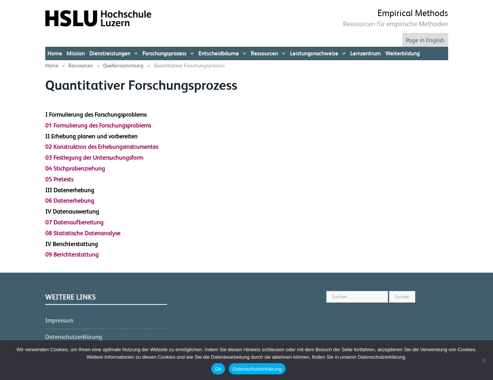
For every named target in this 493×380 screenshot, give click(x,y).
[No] (483, 360)
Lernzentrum (365, 53)
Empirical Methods (413, 13)
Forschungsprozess (164, 53)
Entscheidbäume (218, 53)
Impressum (59, 320)
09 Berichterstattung (72, 254)
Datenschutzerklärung (73, 336)
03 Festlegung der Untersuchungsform (94, 157)
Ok (218, 369)
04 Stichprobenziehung (75, 168)
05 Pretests (59, 179)
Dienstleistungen (109, 53)
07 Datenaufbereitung (74, 222)
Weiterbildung (402, 53)
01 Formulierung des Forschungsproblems (98, 125)
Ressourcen (264, 53)
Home (54, 53)
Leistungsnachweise (314, 53)
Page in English (425, 40)
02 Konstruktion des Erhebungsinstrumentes (101, 146)
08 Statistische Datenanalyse (82, 233)
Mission (76, 53)
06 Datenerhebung (69, 200)
